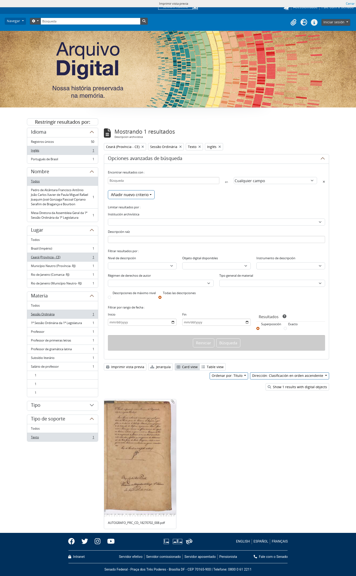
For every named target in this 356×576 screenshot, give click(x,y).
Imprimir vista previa (125, 367)
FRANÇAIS (280, 541)
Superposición (271, 324)
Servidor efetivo (131, 557)
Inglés (62, 151)
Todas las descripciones (179, 293)
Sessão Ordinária (62, 315)
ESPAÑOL (261, 541)
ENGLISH (243, 541)
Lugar (37, 230)
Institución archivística (123, 214)
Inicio (111, 314)
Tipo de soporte (48, 419)
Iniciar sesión (334, 22)
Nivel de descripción (122, 258)
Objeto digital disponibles (200, 258)
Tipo (35, 405)
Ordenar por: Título (227, 375)
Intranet (76, 557)
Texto (62, 438)
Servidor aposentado (200, 557)
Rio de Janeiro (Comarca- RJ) (62, 275)
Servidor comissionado (163, 557)
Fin (184, 314)
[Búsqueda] (90, 21)
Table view (213, 367)
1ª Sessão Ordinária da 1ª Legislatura (62, 324)
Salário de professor (62, 367)
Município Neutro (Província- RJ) (62, 266)
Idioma (38, 132)
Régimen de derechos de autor (129, 275)
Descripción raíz (119, 232)
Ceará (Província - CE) (62, 258)
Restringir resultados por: (62, 122)
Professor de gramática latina (62, 350)
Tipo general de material (236, 275)
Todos (35, 181)
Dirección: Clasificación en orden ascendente (288, 375)
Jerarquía (160, 367)
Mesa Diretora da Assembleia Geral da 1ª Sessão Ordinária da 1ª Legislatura (62, 215)
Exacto (293, 324)
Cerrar (350, 3)
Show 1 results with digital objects (297, 387)
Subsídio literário (62, 358)
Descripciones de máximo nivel (134, 293)
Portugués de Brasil (62, 160)
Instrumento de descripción (275, 258)
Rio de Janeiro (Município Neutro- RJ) (62, 284)
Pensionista (228, 557)
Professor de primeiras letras (62, 341)
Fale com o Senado (271, 557)
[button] (293, 22)
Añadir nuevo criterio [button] (130, 194)
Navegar (14, 21)
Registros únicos (62, 142)
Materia (39, 296)
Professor (62, 332)
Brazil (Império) (62, 249)
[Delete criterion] (324, 181)
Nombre (40, 172)
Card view (187, 367)
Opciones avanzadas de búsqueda (145, 159)
